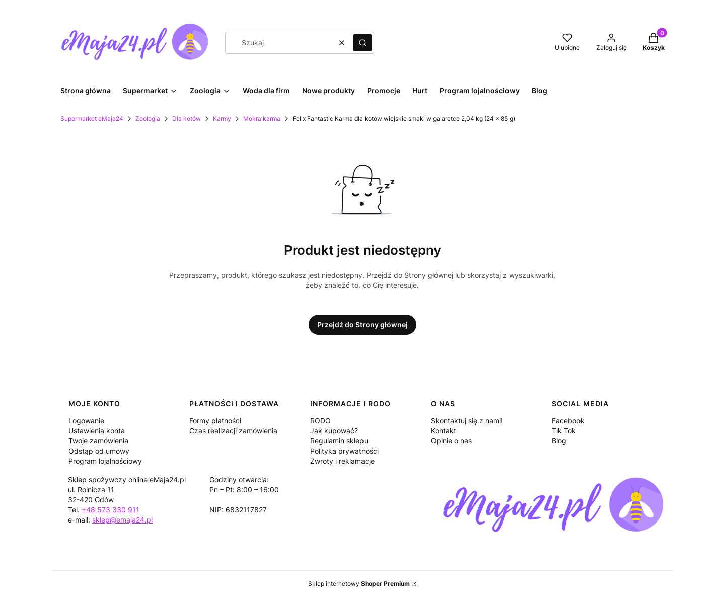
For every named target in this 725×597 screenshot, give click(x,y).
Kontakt (443, 430)
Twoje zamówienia (98, 440)
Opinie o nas (451, 440)
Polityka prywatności (344, 450)
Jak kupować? (334, 430)
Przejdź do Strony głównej (362, 324)
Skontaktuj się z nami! (467, 420)
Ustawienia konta (96, 430)
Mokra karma (261, 118)
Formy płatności (215, 420)
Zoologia (147, 118)
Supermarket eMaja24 (91, 118)
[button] (362, 42)
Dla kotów (186, 118)
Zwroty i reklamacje (342, 461)
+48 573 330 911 (110, 509)
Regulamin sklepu (339, 440)
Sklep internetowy (359, 583)
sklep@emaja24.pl (122, 519)
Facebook (568, 420)
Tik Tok (564, 430)
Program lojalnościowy (105, 461)
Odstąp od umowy (98, 450)
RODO (320, 420)
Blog (559, 440)
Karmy (222, 118)
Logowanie (86, 420)
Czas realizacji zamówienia (233, 430)
